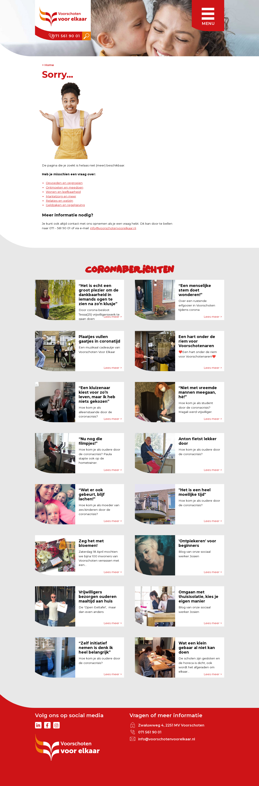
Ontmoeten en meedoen (64, 187)
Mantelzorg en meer (61, 196)
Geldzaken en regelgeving (65, 205)
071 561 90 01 (66, 36)
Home (49, 65)
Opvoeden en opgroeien (64, 183)
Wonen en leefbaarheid (63, 191)
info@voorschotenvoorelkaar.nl (113, 228)
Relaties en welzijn (59, 200)
